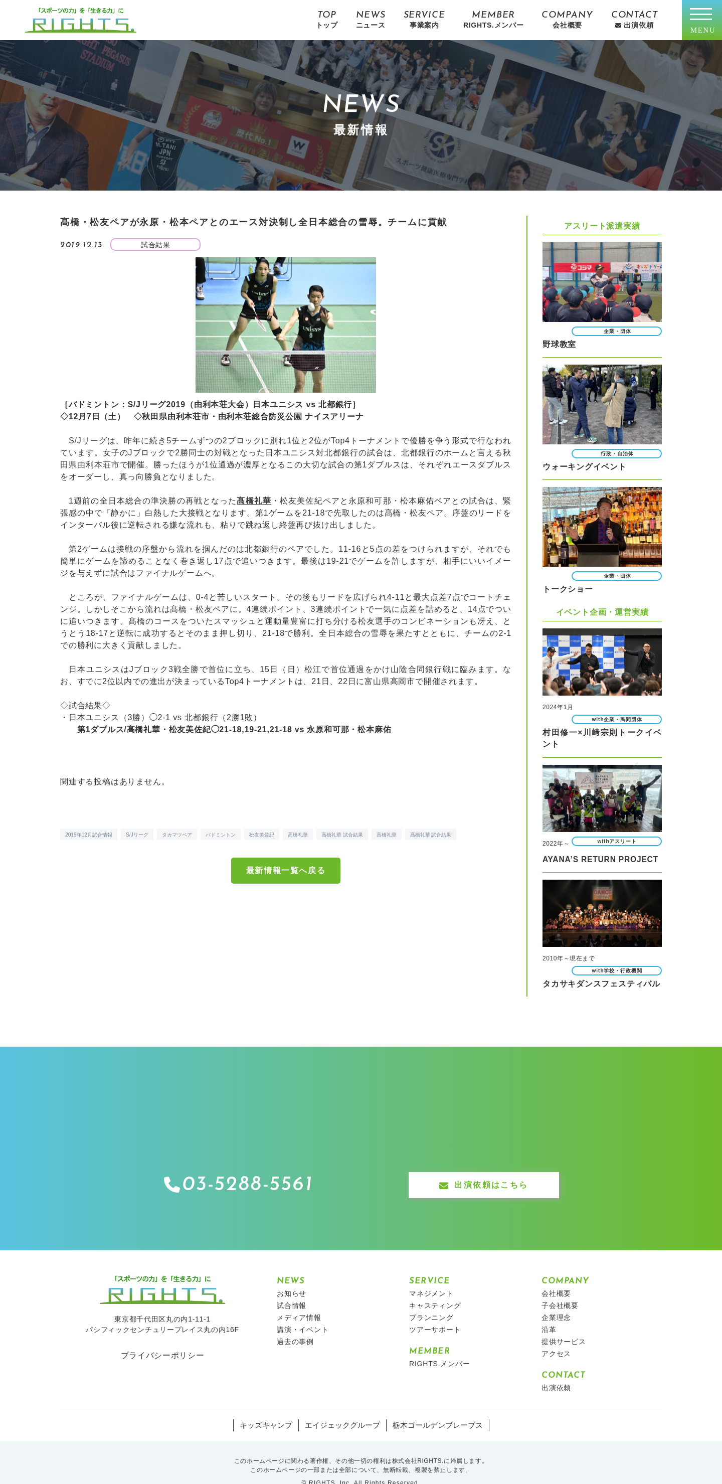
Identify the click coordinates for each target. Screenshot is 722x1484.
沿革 (549, 1311)
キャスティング (435, 1287)
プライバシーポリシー (163, 1336)
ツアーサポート (435, 1311)
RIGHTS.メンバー (439, 1345)
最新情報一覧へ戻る (285, 870)
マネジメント (431, 1275)
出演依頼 (556, 1369)
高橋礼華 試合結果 (342, 835)
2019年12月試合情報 (88, 835)
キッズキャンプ (271, 1407)
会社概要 (556, 1275)
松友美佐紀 (261, 835)
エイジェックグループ (343, 1407)
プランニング (431, 1299)
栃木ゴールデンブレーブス (433, 1407)
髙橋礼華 (387, 835)
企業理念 (556, 1299)
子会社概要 (560, 1287)
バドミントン (221, 835)
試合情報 (291, 1287)
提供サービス (564, 1323)
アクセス (556, 1335)
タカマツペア (177, 835)
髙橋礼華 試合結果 (431, 835)
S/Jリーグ (137, 835)
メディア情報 (299, 1299)
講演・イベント (303, 1311)
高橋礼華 (298, 835)
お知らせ (291, 1275)
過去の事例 (295, 1323)
